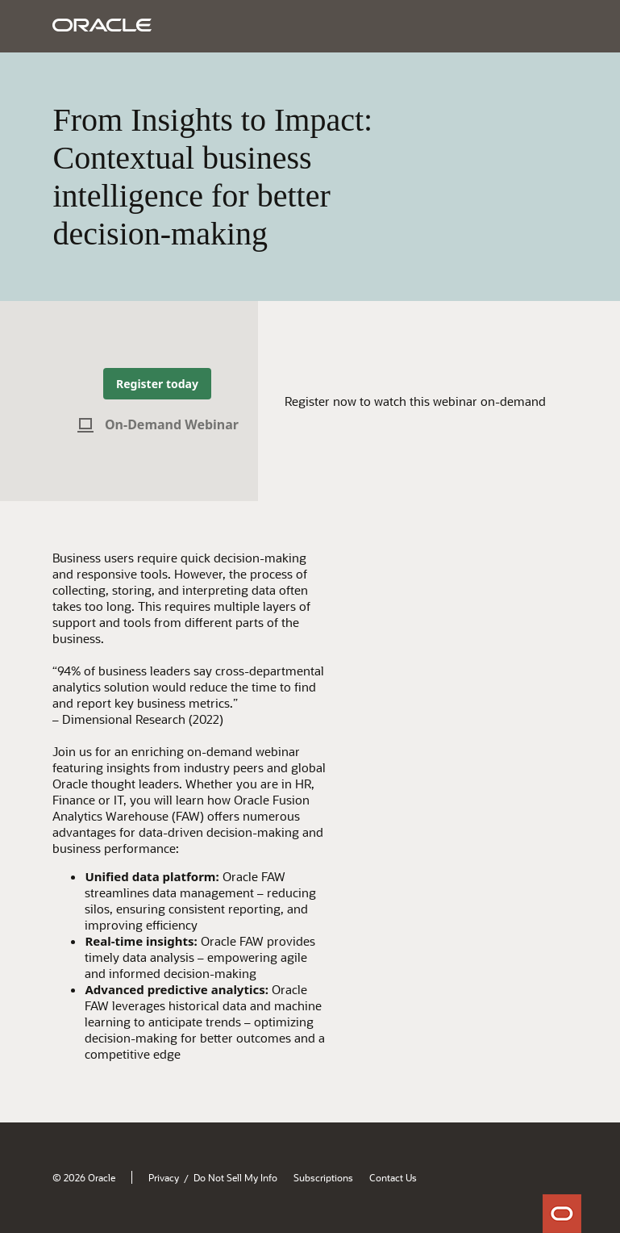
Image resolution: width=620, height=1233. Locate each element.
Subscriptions (323, 1177)
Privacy (163, 1177)
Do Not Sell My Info (235, 1177)
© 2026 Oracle (83, 1177)
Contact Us (393, 1177)
